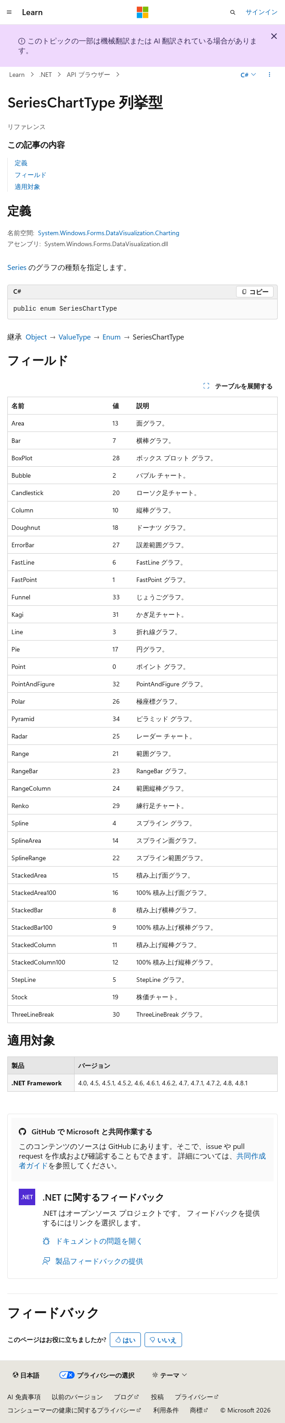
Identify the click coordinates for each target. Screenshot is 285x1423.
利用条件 (166, 1410)
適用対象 (27, 186)
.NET (45, 74)
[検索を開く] (233, 12)
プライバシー (194, 1396)
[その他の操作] (270, 74)
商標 (196, 1410)
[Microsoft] (143, 12)
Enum (111, 336)
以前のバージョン (77, 1396)
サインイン (262, 11)
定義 (21, 162)
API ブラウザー (88, 74)
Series (17, 267)
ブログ (123, 1396)
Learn (17, 74)
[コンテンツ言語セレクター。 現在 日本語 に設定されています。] (26, 1375)
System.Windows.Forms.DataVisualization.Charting (108, 232)
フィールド (31, 174)
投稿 (157, 1396)
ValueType (75, 336)
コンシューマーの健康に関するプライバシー (71, 1410)
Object (36, 336)
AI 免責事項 (24, 1396)
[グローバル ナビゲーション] (9, 12)
